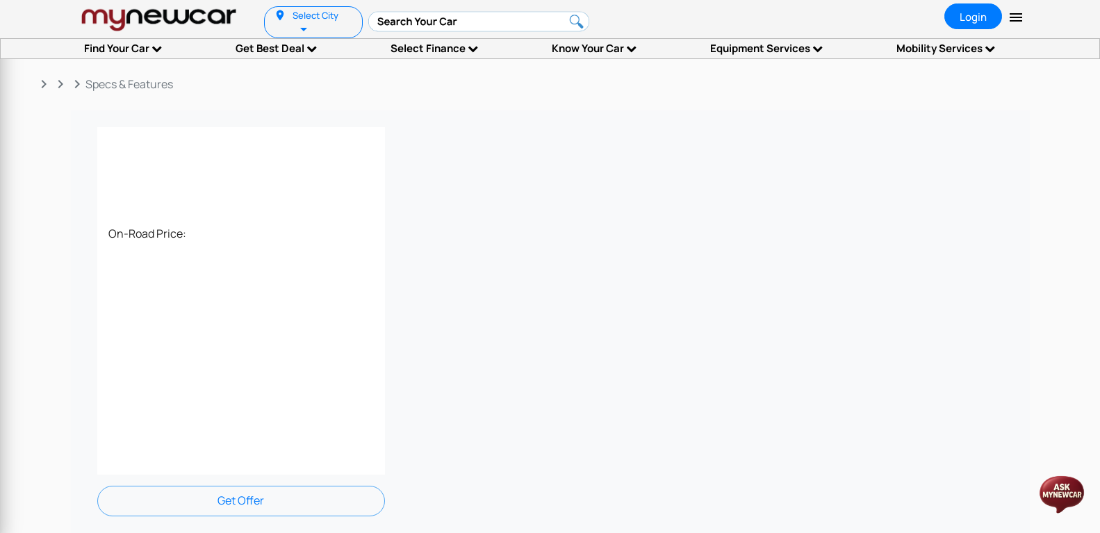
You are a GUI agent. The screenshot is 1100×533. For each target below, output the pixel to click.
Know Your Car (594, 48)
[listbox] (305, 28)
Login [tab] (973, 17)
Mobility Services (945, 48)
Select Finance (434, 48)
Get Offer (240, 500)
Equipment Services (766, 48)
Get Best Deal (276, 48)
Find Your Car (123, 48)
